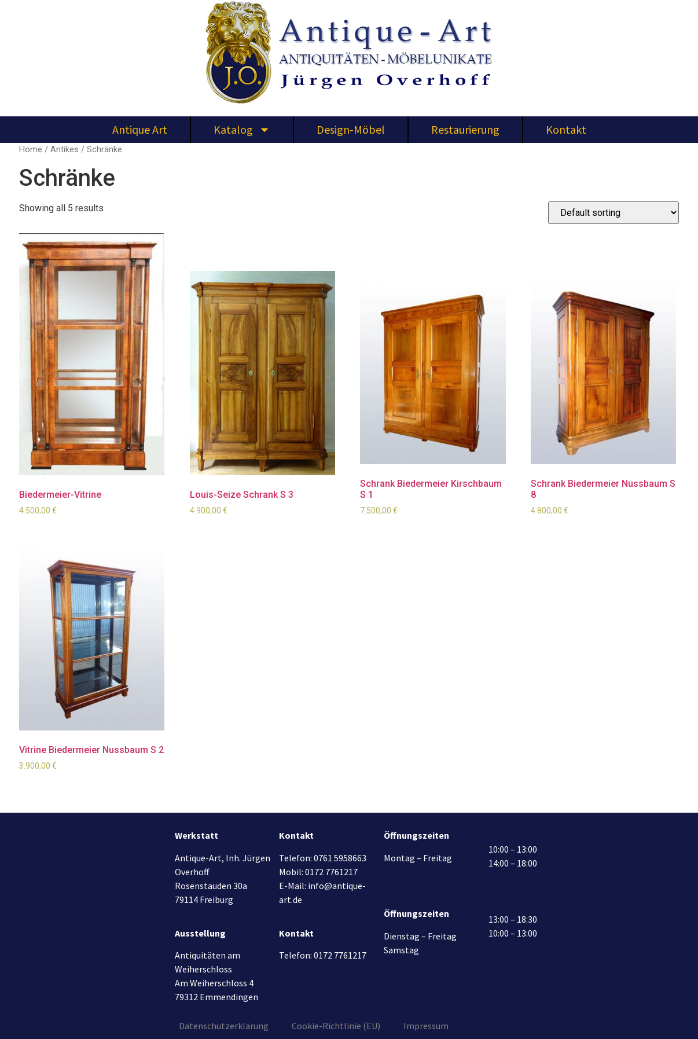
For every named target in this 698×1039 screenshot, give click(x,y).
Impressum (426, 1025)
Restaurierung (465, 129)
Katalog (242, 129)
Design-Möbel (351, 129)
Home (30, 149)
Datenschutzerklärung (224, 1025)
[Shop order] (613, 212)
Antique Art (139, 129)
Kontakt (566, 129)
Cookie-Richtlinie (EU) (336, 1025)
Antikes (64, 149)
